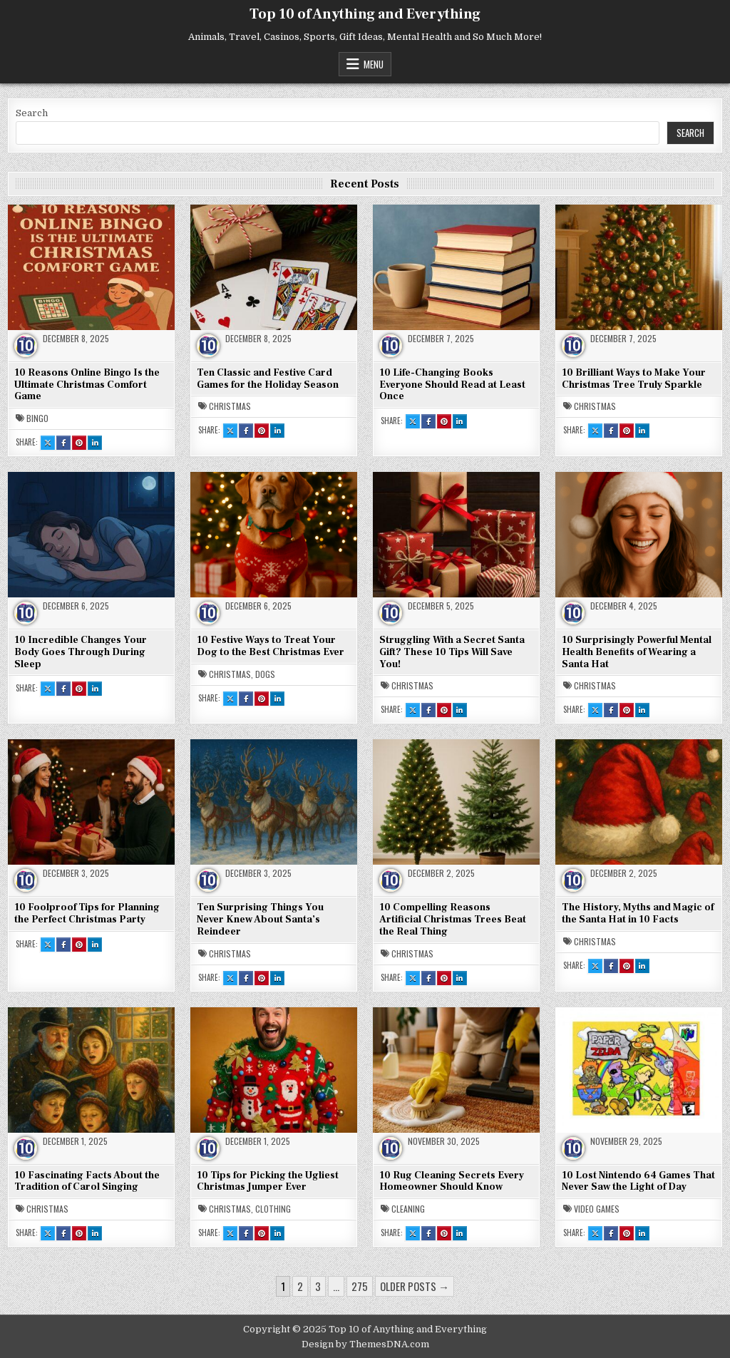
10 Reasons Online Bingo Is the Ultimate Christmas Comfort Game (87, 384)
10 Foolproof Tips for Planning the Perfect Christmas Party (87, 913)
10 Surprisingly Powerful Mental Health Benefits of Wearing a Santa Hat (636, 652)
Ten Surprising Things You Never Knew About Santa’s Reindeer (260, 919)
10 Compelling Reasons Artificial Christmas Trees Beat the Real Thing (452, 919)
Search (32, 113)
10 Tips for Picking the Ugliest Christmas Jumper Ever (268, 1181)
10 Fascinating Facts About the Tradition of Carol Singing (87, 1181)
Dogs (265, 674)
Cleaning (408, 1209)
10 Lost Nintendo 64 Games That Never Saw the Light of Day (638, 1181)
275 (359, 1286)
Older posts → (414, 1286)
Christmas (230, 406)
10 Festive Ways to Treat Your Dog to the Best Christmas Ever (270, 646)
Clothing (273, 1209)
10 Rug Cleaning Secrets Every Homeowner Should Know (451, 1181)
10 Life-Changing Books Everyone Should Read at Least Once (452, 384)
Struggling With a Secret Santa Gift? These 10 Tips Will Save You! (452, 652)
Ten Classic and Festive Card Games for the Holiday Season (268, 378)
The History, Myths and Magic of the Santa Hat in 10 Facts (638, 913)
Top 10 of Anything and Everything (365, 14)
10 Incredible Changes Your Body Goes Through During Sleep (80, 652)
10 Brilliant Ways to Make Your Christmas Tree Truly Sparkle (634, 378)
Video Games (597, 1209)
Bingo (37, 418)
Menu (374, 64)
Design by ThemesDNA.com (365, 1344)
